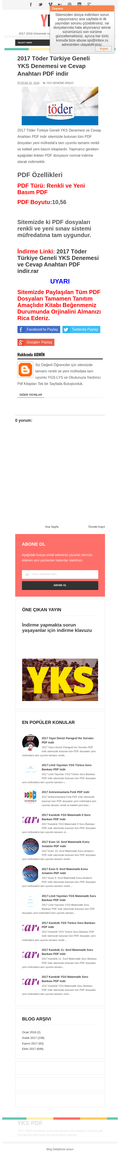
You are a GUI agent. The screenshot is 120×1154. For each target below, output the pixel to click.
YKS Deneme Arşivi (60, 83)
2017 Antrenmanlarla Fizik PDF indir (66, 792)
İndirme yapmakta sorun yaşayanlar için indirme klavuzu (57, 627)
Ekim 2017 (29, 1048)
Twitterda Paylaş (80, 329)
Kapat (104, 48)
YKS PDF (30, 1122)
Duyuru (57, 8)
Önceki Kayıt (96, 526)
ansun (70, 1148)
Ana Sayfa (51, 526)
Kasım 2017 (30, 1042)
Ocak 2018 (29, 1031)
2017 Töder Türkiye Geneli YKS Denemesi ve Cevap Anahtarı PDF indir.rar (58, 261)
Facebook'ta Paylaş (37, 329)
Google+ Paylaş (34, 342)
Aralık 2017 (29, 1037)
